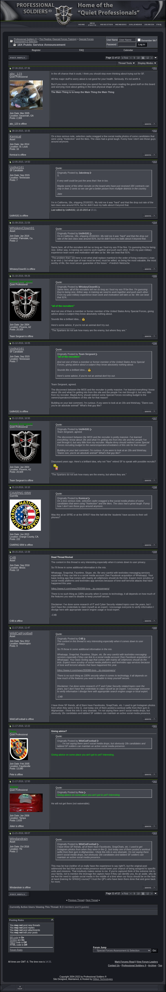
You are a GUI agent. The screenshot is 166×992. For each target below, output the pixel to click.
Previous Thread (76, 900)
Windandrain (19, 839)
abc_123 (16, 74)
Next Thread (92, 900)
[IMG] (12, 942)
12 (147, 58)
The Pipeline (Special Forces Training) (58, 39)
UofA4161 (17, 167)
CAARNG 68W (20, 493)
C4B (13, 557)
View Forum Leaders (147, 962)
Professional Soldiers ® (25, 39)
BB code (14, 937)
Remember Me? (147, 40)
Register (36, 50)
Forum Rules (16, 950)
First (125, 58)
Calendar (128, 50)
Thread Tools (125, 63)
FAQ (81, 50)
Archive (152, 965)
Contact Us (114, 965)
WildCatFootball (21, 633)
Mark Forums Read (125, 962)
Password (111, 44)
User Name (112, 40)
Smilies (13, 940)
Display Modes (145, 63)
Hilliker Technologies (103, 979)
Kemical (15, 136)
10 (138, 58)
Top (160, 965)
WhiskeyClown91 (22, 228)
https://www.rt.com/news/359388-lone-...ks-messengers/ (80, 588)
